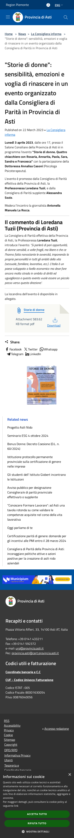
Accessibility (12, 725)
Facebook (13, 349)
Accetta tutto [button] (37, 814)
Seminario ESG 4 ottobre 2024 (27, 435)
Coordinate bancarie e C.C (23, 672)
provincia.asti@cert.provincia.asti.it (35, 653)
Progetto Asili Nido (19, 427)
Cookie (8, 735)
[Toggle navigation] (8, 17)
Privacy (9, 730)
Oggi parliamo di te (20, 527)
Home (9, 33)
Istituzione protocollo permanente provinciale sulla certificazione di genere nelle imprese (34, 462)
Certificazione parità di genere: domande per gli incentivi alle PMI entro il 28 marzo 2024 (36, 538)
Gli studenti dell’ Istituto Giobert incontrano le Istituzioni (36, 477)
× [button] (69, 774)
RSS (6, 720)
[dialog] (37, 804)
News (22, 33)
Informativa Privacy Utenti (17, 757)
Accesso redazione (56, 728)
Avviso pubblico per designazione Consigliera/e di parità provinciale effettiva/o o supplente (29, 492)
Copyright (10, 744)
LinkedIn (33, 354)
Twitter (30, 349)
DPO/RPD (10, 750)
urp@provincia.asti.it (30, 648)
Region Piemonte (17, 4)
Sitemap (9, 739)
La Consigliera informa (46, 33)
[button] (37, 831)
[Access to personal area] (48, 5)
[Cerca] (65, 17)
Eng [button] (59, 5)
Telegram (14, 354)
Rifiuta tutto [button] (37, 823)
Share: (12, 342)
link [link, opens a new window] (16, 806)
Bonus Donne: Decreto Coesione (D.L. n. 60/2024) (33, 446)
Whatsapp (48, 349)
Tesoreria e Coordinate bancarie (17, 767)
